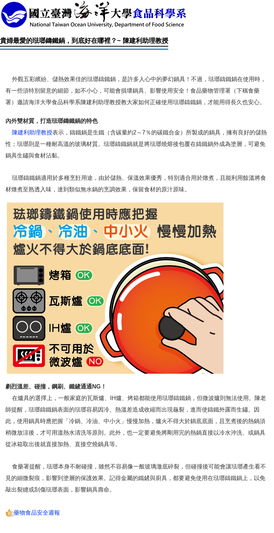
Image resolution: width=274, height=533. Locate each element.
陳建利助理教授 (32, 132)
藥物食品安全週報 (32, 513)
